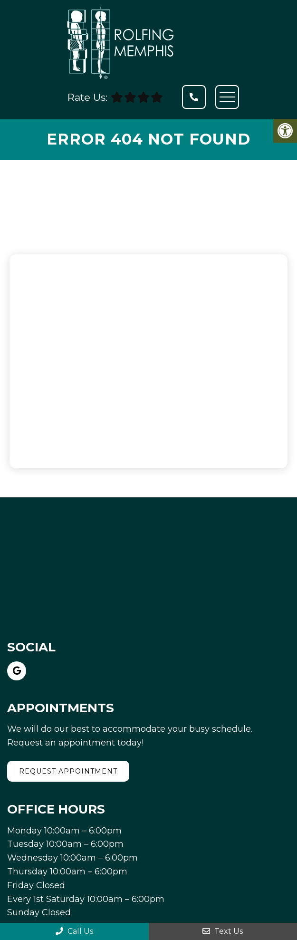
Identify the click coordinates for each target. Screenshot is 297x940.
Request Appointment (68, 771)
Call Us (74, 931)
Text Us (222, 931)
